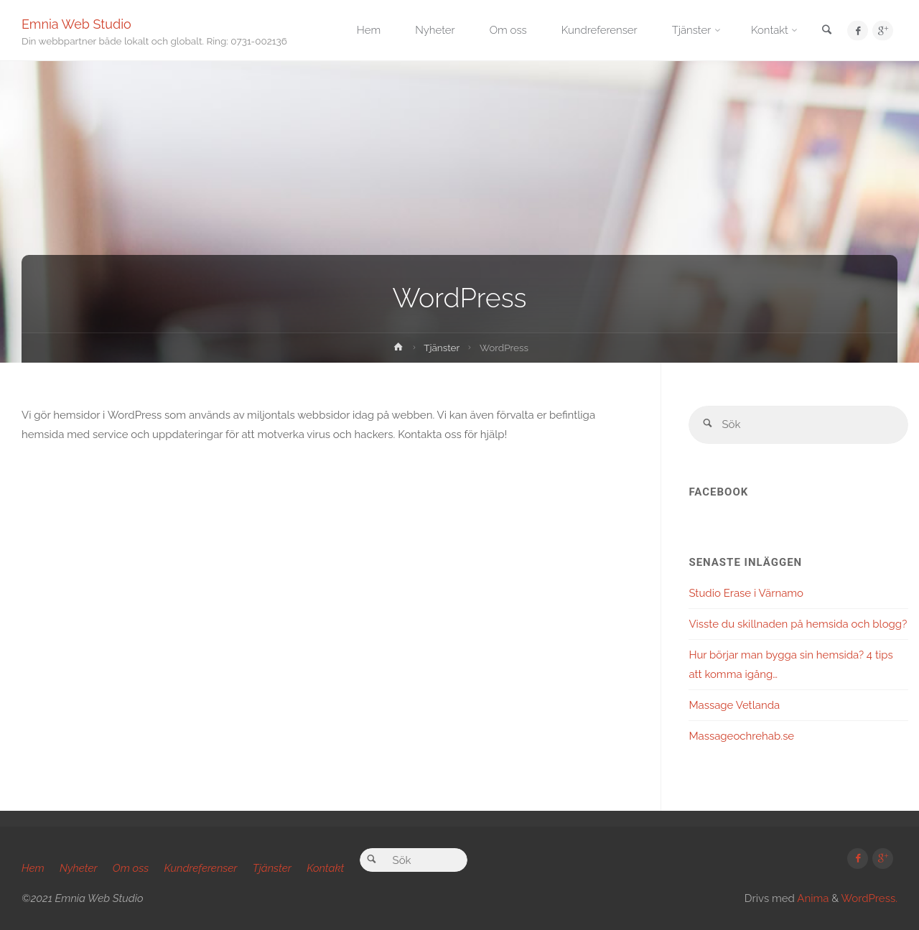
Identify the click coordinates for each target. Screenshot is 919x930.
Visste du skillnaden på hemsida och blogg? (798, 624)
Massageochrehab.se (741, 736)
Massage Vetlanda (734, 705)
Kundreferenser (201, 868)
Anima (812, 898)
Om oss (131, 868)
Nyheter (79, 868)
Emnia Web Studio (76, 23)
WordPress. (869, 898)
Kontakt (325, 868)
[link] (826, 31)
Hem (33, 868)
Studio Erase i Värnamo (746, 593)
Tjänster (442, 347)
